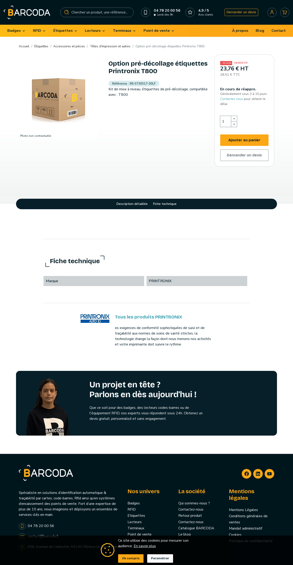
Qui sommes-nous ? (194, 503)
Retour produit (190, 515)
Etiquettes (136, 515)
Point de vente (140, 534)
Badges (134, 503)
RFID (132, 509)
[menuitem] (16, 31)
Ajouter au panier (244, 140)
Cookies (235, 534)
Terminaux (136, 528)
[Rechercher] (97, 12)
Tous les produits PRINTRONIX (148, 317)
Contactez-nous (190, 509)
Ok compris (131, 558)
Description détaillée (132, 204)
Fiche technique (164, 204)
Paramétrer (160, 558)
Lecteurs (135, 522)
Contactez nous (231, 99)
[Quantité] (225, 121)
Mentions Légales (243, 509)
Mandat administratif (245, 528)
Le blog (184, 534)
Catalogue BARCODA (196, 528)
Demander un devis (241, 12)
